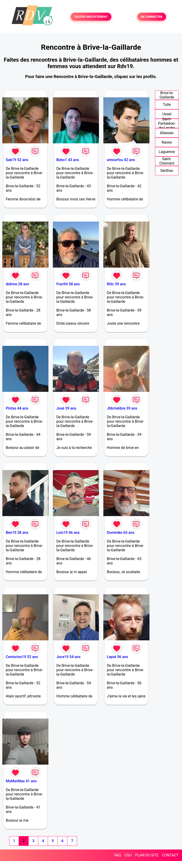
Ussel (166, 114)
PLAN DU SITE (147, 855)
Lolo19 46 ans (68, 532)
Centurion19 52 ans (22, 657)
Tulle (167, 104)
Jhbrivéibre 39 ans (122, 408)
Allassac (167, 133)
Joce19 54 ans (68, 657)
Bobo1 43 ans (67, 160)
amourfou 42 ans (121, 160)
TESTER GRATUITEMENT (91, 16)
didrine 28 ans (17, 284)
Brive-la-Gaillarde (167, 95)
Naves (167, 142)
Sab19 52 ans (17, 160)
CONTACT (170, 855)
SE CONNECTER (151, 16)
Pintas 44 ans (17, 408)
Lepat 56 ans (117, 657)
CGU (128, 855)
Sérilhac (166, 170)
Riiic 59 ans (116, 284)
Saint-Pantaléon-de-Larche (167, 123)
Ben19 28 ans (17, 532)
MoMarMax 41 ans (21, 781)
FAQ (117, 855)
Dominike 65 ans (120, 532)
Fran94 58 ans (68, 284)
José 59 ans (66, 408)
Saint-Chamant (166, 161)
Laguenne (167, 152)
